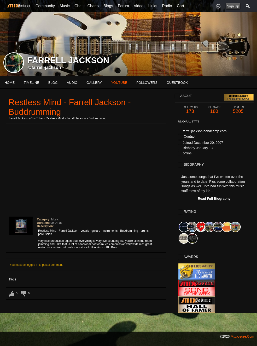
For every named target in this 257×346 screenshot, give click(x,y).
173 (190, 110)
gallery (94, 83)
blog (53, 83)
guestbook (177, 83)
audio (72, 83)
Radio (167, 6)
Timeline (31, 83)
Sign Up (233, 6)
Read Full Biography (214, 198)
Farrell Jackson (18, 118)
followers (147, 83)
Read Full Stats (188, 121)
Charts (93, 6)
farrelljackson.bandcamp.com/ (205, 131)
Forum (123, 6)
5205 (238, 110)
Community (45, 6)
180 (214, 110)
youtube (119, 83)
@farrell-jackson (44, 67)
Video (139, 6)
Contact (189, 136)
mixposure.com (242, 336)
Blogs (108, 6)
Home (10, 83)
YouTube (36, 118)
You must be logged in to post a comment (36, 265)
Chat (79, 6)
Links (152, 6)
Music (65, 6)
